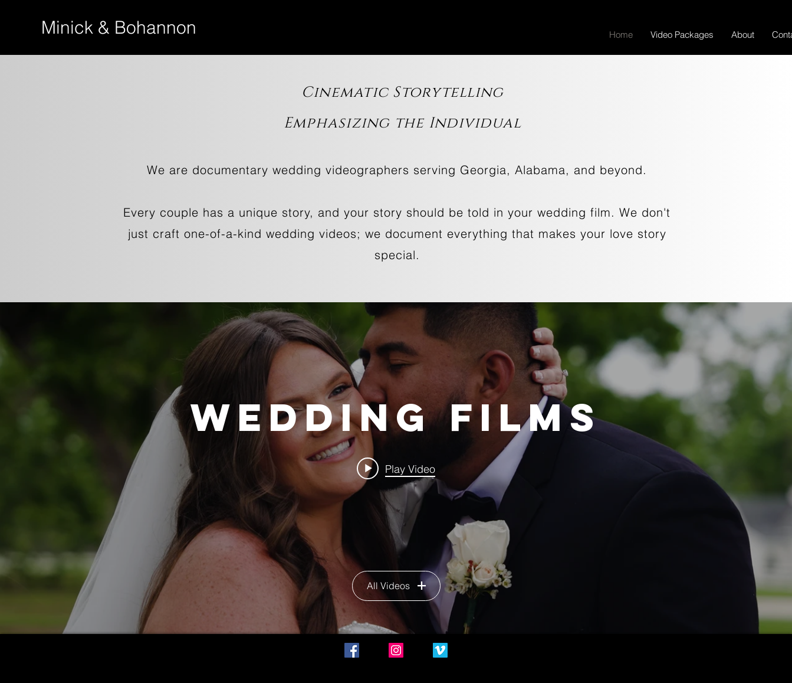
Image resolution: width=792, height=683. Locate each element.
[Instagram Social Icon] (396, 650)
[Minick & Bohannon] (118, 28)
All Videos (396, 586)
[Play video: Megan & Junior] (396, 468)
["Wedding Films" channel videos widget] (396, 468)
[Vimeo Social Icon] (440, 650)
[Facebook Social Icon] (351, 650)
